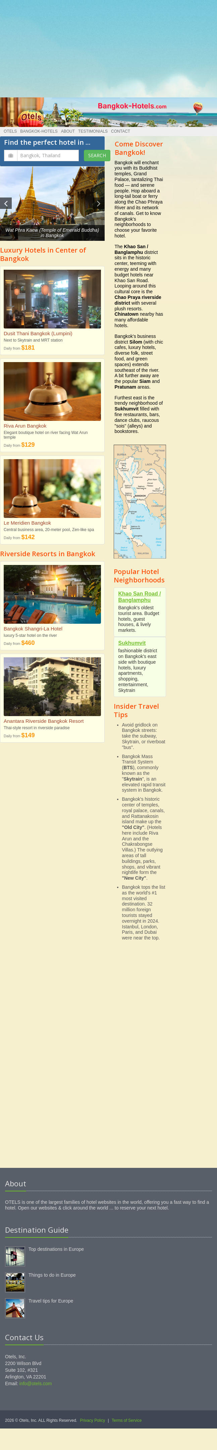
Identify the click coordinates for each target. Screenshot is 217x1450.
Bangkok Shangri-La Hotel (33, 628)
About (68, 131)
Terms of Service (127, 1420)
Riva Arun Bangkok (25, 426)
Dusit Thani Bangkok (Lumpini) (38, 333)
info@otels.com (35, 1383)
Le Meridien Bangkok (27, 523)
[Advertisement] (109, 47)
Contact (120, 131)
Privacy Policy (92, 1420)
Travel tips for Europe (51, 1301)
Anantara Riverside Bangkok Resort (44, 721)
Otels (10, 131)
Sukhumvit (132, 643)
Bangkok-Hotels (38, 131)
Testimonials (93, 131)
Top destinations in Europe (56, 1249)
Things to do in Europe (52, 1275)
